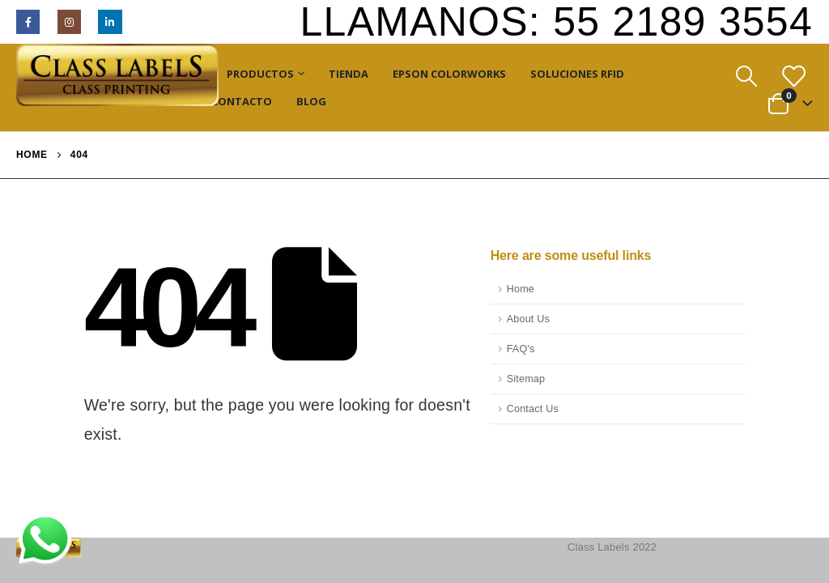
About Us (528, 319)
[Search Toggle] (746, 76)
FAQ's (521, 349)
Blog (311, 101)
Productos (260, 73)
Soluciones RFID (577, 73)
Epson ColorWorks (449, 73)
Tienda (348, 73)
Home (520, 289)
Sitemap (526, 379)
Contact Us (533, 409)
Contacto (241, 101)
